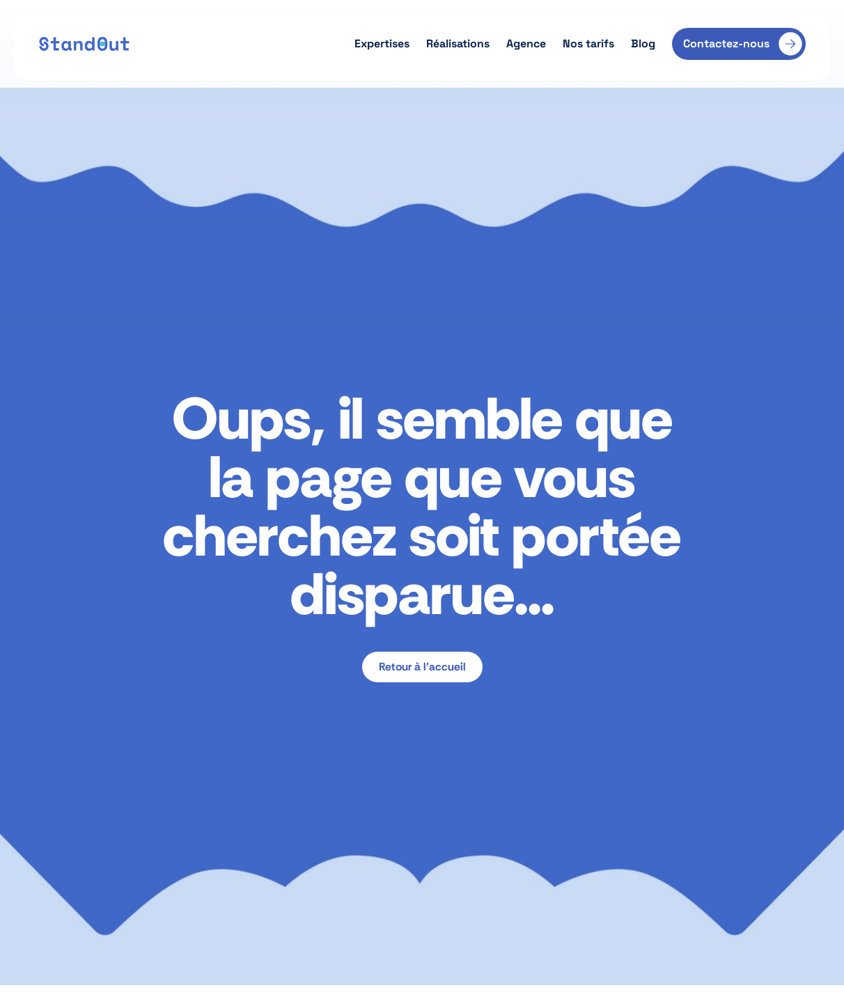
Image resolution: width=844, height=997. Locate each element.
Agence (526, 43)
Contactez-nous (726, 43)
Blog (643, 43)
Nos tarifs (588, 43)
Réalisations (458, 43)
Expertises (381, 43)
